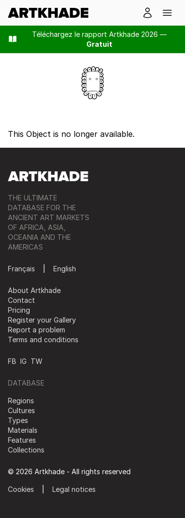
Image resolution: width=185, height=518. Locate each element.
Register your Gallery (42, 320)
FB (12, 361)
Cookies (21, 489)
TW (36, 361)
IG (23, 361)
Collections (26, 450)
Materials (22, 430)
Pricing (19, 310)
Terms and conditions (43, 339)
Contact (21, 300)
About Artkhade (34, 290)
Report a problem (36, 329)
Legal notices (74, 489)
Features (22, 440)
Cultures (21, 410)
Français (21, 268)
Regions (21, 400)
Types (18, 420)
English (64, 268)
